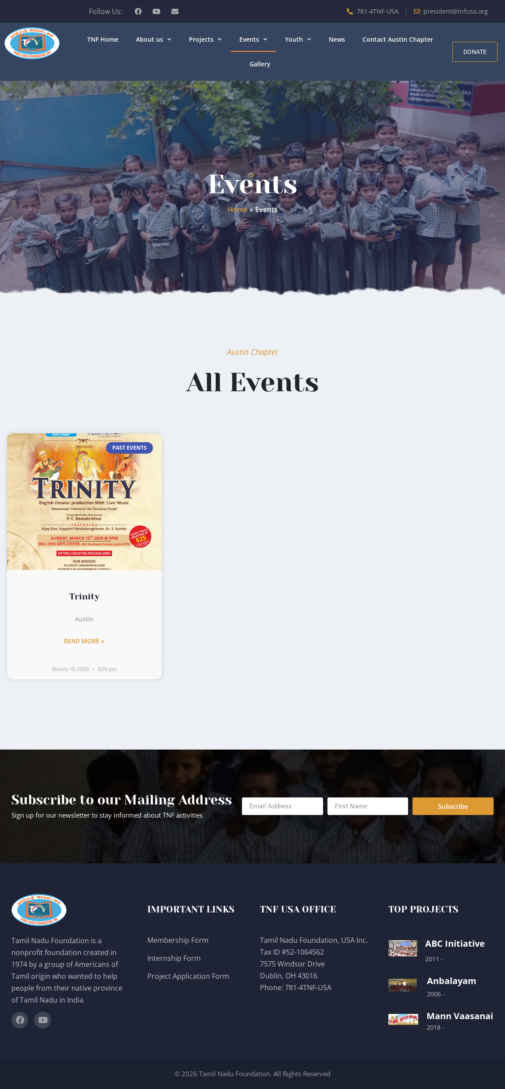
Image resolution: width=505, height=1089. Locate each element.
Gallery (259, 64)
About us (153, 39)
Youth (298, 39)
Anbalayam (452, 981)
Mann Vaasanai (460, 1016)
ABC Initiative (455, 943)
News (337, 39)
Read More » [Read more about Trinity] (84, 641)
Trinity (84, 596)
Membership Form (178, 940)
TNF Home (102, 39)
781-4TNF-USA (308, 987)
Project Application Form (188, 976)
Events (253, 39)
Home (238, 209)
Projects (205, 39)
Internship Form (174, 958)
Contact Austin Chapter (398, 39)
